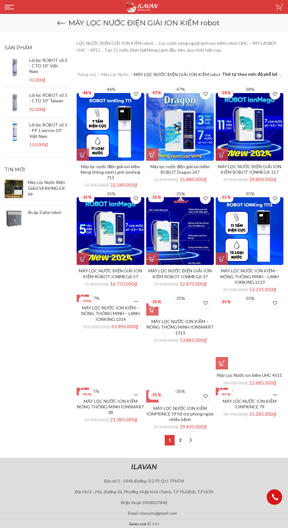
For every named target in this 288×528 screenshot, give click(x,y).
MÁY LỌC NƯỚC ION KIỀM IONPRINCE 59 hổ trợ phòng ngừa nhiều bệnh (180, 414)
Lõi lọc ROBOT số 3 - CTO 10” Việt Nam (48, 65)
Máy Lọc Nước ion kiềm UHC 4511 (249, 375)
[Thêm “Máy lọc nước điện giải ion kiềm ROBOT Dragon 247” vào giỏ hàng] (152, 154)
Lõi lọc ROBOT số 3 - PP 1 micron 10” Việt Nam (48, 130)
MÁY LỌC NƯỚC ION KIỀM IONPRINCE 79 (250, 403)
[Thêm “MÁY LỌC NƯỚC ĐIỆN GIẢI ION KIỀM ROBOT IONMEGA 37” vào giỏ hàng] (152, 259)
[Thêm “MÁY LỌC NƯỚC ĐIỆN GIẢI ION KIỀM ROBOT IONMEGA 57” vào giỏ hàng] (83, 259)
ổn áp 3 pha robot (44, 212)
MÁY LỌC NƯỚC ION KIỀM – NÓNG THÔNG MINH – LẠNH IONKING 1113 (249, 276)
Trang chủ (86, 74)
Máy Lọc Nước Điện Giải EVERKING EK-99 (47, 188)
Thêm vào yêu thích (135, 94)
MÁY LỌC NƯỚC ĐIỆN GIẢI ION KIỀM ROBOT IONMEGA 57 (110, 273)
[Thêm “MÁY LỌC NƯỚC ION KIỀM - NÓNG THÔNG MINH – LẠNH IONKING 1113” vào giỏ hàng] (222, 259)
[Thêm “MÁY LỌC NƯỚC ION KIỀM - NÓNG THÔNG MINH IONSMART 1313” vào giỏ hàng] (152, 309)
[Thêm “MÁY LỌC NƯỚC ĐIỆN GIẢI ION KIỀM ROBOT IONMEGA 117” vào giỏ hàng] (222, 154)
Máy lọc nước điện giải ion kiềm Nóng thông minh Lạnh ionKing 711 (110, 172)
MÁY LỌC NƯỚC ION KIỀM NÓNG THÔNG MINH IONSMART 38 (110, 406)
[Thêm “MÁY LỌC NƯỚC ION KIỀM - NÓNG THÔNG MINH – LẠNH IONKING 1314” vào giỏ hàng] (83, 296)
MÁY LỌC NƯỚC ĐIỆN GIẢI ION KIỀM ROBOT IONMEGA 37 (180, 273)
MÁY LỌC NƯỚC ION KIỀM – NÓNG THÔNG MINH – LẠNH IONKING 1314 (110, 313)
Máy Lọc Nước (115, 74)
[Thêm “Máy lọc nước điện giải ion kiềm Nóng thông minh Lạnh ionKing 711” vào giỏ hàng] (83, 154)
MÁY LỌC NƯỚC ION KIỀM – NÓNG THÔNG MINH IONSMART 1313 (180, 327)
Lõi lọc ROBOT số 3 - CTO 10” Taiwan (48, 97)
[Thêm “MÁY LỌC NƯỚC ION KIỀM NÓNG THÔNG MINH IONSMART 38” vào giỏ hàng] (83, 389)
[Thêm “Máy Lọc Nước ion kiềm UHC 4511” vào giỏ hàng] (222, 363)
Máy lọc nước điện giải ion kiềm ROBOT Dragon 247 (180, 169)
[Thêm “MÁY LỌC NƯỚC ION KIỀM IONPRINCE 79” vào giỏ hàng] (222, 389)
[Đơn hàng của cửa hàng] (252, 75)
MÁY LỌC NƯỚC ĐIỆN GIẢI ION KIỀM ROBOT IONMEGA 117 (249, 169)
